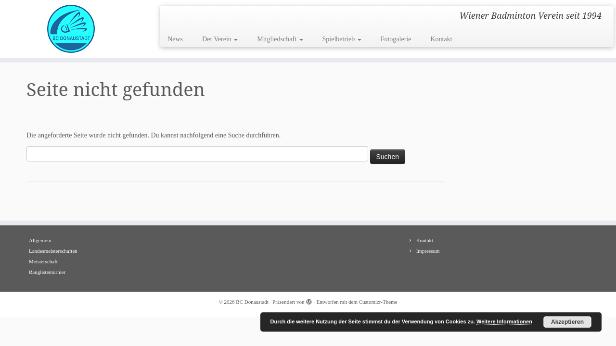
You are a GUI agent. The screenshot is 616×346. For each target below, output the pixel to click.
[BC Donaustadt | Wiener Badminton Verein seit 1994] (71, 29)
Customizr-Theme (378, 302)
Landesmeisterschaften (53, 251)
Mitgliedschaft (280, 39)
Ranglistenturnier (47, 272)
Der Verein (220, 39)
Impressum (428, 251)
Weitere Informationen (504, 321)
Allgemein (40, 240)
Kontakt (441, 39)
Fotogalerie (396, 39)
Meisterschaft (43, 261)
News (175, 39)
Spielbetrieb (341, 39)
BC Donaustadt (252, 302)
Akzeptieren (567, 322)
